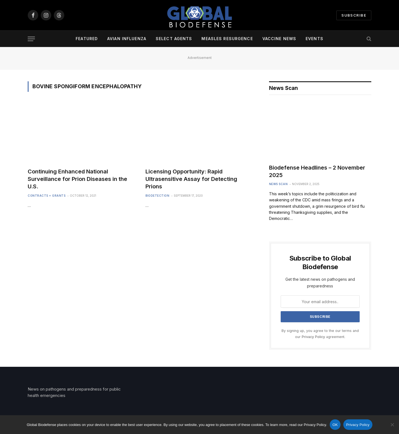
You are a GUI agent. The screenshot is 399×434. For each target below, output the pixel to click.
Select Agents (174, 38)
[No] (392, 424)
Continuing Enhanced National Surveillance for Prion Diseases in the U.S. (77, 179)
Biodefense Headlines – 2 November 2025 (317, 171)
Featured (87, 38)
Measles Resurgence (227, 38)
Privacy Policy (313, 337)
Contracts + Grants (46, 195)
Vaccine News (279, 38)
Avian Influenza (126, 38)
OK (335, 425)
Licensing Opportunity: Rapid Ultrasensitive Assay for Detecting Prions (191, 179)
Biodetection (157, 195)
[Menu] (31, 39)
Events (314, 38)
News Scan (278, 184)
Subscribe (353, 15)
